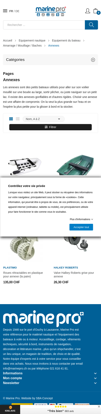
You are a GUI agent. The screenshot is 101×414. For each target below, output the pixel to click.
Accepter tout (81, 227)
